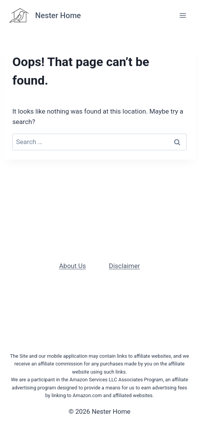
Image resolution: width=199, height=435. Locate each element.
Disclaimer (124, 266)
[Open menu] (182, 15)
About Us (72, 266)
